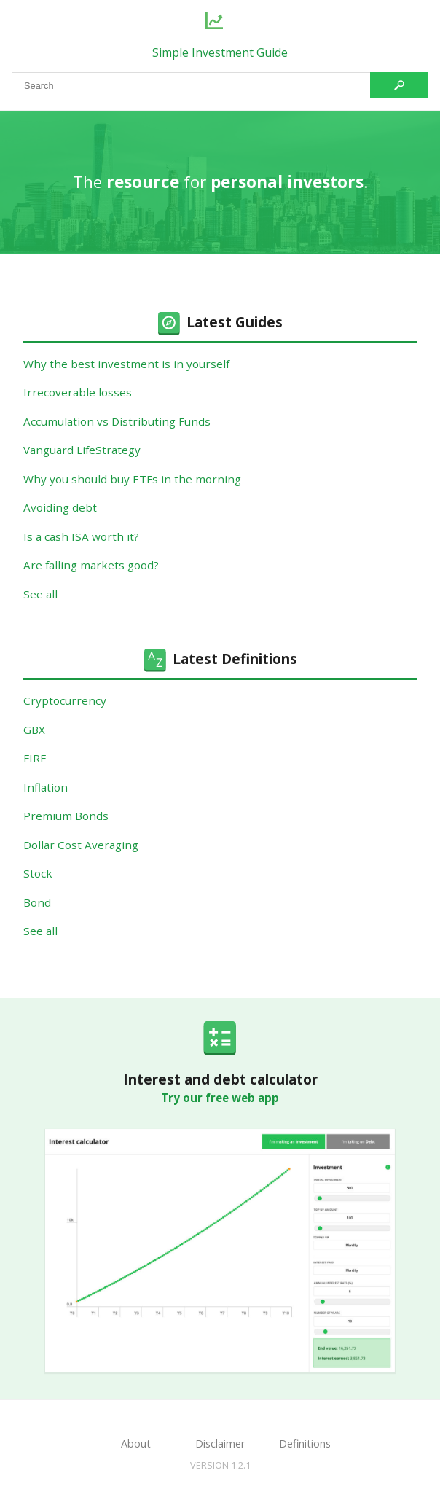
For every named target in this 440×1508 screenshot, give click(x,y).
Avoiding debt (60, 507)
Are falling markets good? (91, 565)
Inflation (45, 787)
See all (40, 594)
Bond (37, 902)
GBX (34, 729)
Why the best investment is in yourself (126, 363)
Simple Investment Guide (220, 52)
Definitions (305, 1443)
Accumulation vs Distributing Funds (117, 421)
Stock (37, 873)
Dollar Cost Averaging (80, 844)
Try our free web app (220, 1097)
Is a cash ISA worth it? (81, 536)
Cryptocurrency (64, 700)
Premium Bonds (66, 815)
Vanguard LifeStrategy (82, 449)
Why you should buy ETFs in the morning (132, 479)
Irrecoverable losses (77, 392)
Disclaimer (220, 1443)
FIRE (35, 758)
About (136, 1443)
